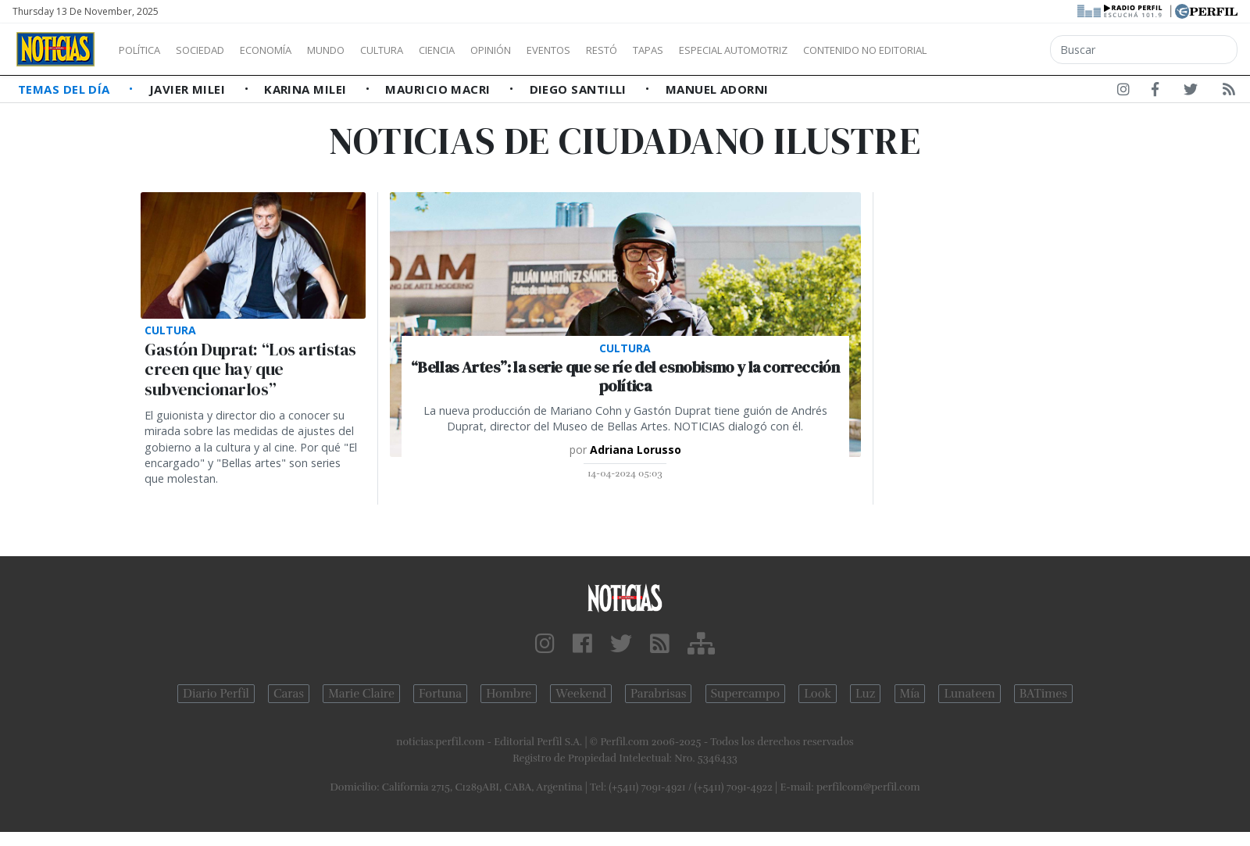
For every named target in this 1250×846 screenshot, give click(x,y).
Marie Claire (361, 694)
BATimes (1043, 694)
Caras (288, 694)
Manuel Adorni (717, 89)
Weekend (580, 694)
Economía (292, 50)
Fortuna (440, 694)
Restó (684, 50)
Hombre (508, 694)
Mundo (361, 50)
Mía (910, 694)
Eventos (622, 50)
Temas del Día (65, 89)
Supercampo (745, 694)
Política (145, 50)
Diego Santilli (580, 89)
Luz (865, 694)
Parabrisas (658, 694)
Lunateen (969, 694)
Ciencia (491, 50)
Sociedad (216, 50)
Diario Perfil (216, 694)
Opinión (554, 50)
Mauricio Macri (439, 89)
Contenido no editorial (998, 50)
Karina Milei (307, 89)
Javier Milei (189, 89)
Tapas (737, 50)
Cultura (426, 50)
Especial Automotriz (837, 50)
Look (817, 694)
